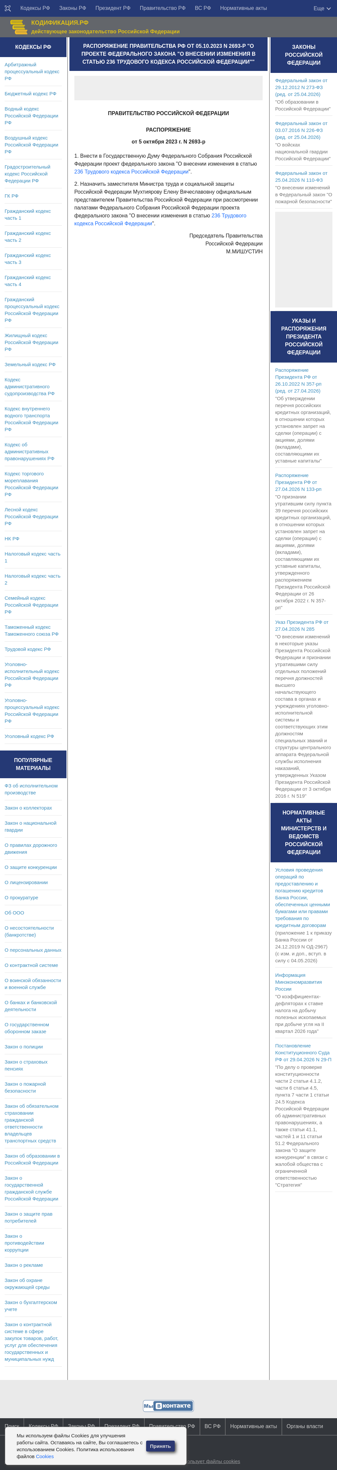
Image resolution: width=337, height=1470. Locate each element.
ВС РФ (203, 8)
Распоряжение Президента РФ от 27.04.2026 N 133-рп (298, 482)
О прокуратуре (21, 897)
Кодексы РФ (35, 8)
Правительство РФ (163, 8)
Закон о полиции (24, 1046)
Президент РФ (113, 8)
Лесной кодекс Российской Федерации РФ (31, 516)
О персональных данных (33, 950)
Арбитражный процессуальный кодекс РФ (32, 71)
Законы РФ (72, 8)
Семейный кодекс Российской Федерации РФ (31, 605)
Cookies (45, 1456)
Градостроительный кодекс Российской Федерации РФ (27, 173)
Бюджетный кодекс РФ (30, 93)
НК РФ (12, 538)
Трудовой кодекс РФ (28, 649)
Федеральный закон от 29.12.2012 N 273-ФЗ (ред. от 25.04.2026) (301, 87)
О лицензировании (26, 882)
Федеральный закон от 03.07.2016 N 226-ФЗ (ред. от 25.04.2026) (301, 130)
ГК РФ (11, 196)
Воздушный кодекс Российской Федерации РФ (31, 144)
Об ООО (14, 912)
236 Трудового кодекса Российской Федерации (131, 172)
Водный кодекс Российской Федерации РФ (31, 115)
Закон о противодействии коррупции (24, 1243)
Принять (160, 1446)
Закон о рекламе (24, 1265)
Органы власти (305, 1426)
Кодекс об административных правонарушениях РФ (29, 451)
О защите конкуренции (31, 867)
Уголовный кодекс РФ (29, 736)
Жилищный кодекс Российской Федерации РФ (31, 342)
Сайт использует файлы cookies (203, 1461)
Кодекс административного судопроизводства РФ (30, 386)
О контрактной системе (31, 965)
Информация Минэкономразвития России (298, 982)
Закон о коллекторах (28, 808)
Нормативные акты (243, 8)
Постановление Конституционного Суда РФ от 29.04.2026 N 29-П (303, 1052)
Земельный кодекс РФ (30, 364)
